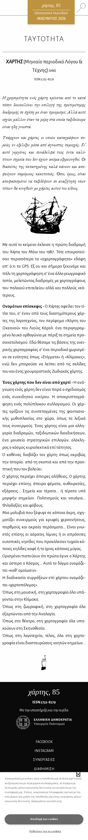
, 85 (44, 692)
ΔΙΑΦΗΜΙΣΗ (44, 769)
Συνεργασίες (44, 760)
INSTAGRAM (44, 751)
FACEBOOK (44, 742)
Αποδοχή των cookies (44, 819)
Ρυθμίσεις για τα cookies (45, 831)
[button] (78, 774)
